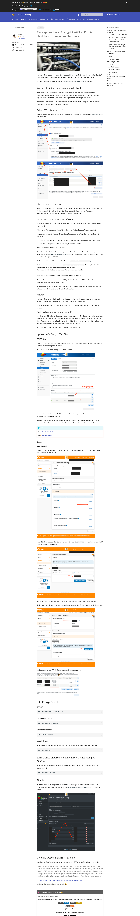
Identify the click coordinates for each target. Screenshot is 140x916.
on (36, 10)
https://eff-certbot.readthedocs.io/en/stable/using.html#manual (60, 880)
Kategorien (33, 19)
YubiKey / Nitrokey (57, 19)
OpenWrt (71, 19)
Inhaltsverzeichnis (113, 28)
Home (15, 19)
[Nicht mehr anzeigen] (126, 2)
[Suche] (92, 14)
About (79, 19)
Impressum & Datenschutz (91, 19)
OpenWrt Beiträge (47, 435)
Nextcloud (44, 19)
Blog (23, 19)
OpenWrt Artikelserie (47, 432)
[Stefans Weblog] (13, 15)
